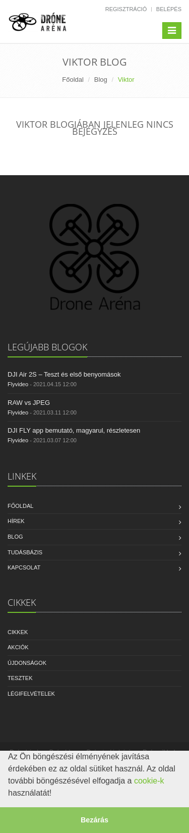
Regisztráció (126, 9)
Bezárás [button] (94, 820)
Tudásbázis (25, 552)
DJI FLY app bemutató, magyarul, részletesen (74, 430)
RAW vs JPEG (29, 402)
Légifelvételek (31, 694)
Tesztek (20, 678)
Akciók (18, 647)
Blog (100, 79)
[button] (55, 794)
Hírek (16, 521)
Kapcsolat (24, 567)
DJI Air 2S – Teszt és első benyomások (64, 374)
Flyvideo (18, 384)
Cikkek (18, 632)
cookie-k (149, 780)
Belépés (168, 9)
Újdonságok (27, 663)
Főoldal (73, 79)
